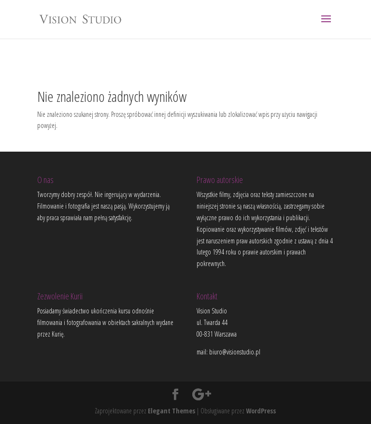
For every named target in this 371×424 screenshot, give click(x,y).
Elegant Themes (171, 410)
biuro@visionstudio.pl (234, 351)
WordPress (261, 410)
